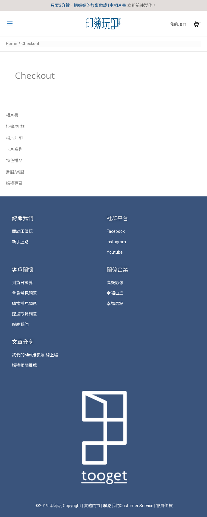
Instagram (116, 241)
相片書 (12, 115)
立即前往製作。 (141, 5)
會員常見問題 (24, 293)
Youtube (115, 252)
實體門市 (92, 505)
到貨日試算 (22, 282)
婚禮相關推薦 (24, 365)
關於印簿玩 (22, 231)
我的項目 (178, 24)
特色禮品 (14, 160)
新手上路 (20, 241)
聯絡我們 (20, 324)
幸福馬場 (115, 303)
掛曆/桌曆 (15, 172)
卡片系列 (14, 149)
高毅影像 (115, 282)
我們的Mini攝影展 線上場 (35, 355)
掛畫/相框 (15, 126)
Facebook (116, 231)
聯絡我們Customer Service (128, 505)
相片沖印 (14, 138)
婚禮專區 (14, 183)
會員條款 (164, 505)
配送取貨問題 (24, 314)
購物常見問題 (24, 303)
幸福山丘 (115, 293)
